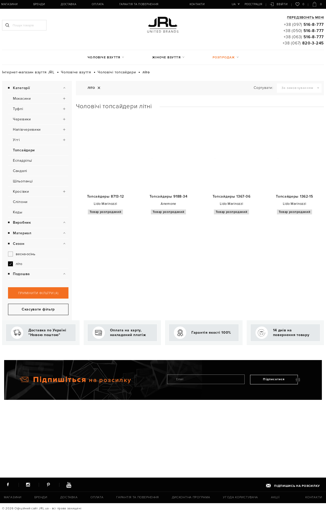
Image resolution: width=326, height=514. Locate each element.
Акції (275, 497)
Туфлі (18, 109)
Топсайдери (24, 150)
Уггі (16, 140)
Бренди (39, 4)
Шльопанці (23, 181)
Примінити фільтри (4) (38, 362)
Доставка (68, 4)
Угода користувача (240, 497)
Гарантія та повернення (139, 4)
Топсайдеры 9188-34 (169, 196)
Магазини (9, 4)
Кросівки (21, 191)
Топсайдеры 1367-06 (232, 196)
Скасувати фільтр (38, 378)
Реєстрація (253, 4)
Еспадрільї (22, 160)
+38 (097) (304, 24)
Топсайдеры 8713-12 (105, 196)
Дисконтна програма (191, 497)
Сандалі (20, 171)
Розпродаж (224, 57)
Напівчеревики (27, 129)
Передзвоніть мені (305, 18)
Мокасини (22, 98)
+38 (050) (303, 31)
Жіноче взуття (166, 57)
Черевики (22, 119)
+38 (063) (304, 37)
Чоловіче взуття (104, 57)
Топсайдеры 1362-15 (294, 196)
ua (234, 4)
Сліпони (20, 202)
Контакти (197, 4)
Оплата (98, 4)
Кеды (17, 212)
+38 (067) (303, 43)
